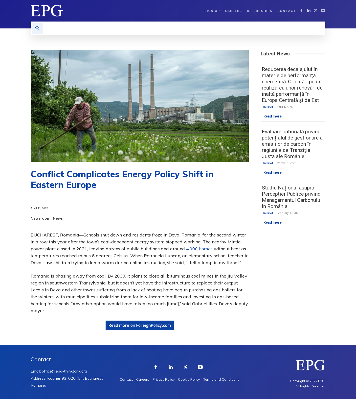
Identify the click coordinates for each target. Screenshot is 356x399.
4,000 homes (199, 249)
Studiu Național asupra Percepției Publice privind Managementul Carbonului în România (292, 197)
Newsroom (41, 218)
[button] (37, 28)
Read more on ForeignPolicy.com (140, 325)
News (58, 218)
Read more (273, 116)
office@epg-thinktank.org (64, 371)
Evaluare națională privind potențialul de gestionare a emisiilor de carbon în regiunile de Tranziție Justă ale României (292, 144)
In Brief (268, 107)
